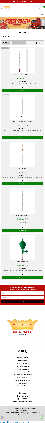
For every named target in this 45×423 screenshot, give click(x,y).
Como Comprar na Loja (22, 380)
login (22, 1)
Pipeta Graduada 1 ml (22, 168)
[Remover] (19, 87)
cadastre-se (28, 1)
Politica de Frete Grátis (22, 386)
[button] (43, 22)
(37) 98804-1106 (22, 399)
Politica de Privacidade (22, 366)
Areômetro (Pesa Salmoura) (22, 75)
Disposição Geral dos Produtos (22, 374)
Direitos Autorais (22, 383)
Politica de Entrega (22, 377)
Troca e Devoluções (22, 369)
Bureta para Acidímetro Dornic (22, 121)
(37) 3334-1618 (22, 396)
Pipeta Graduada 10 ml (22, 215)
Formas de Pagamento (22, 372)
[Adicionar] (26, 87)
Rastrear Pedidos (22, 363)
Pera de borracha (22, 262)
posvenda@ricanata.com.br (22, 401)
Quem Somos (22, 360)
